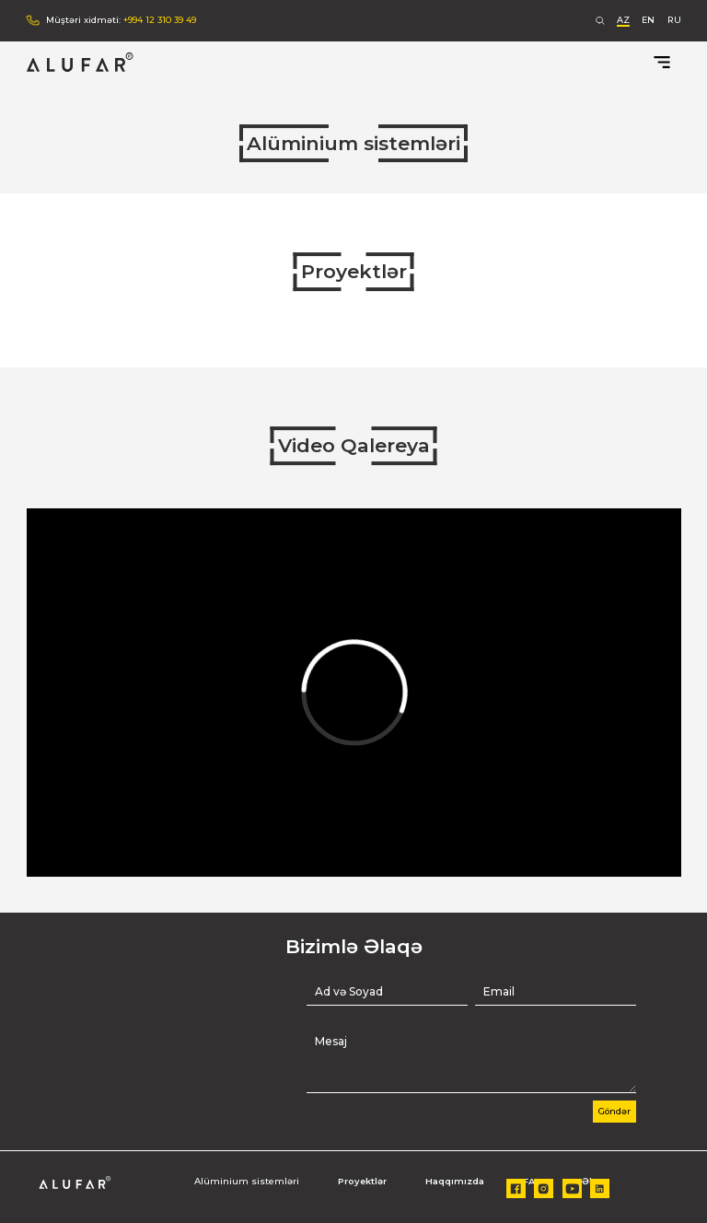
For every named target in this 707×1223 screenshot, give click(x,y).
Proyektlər (354, 271)
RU (674, 20)
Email (499, 991)
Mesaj (331, 1041)
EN (648, 20)
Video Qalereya (354, 445)
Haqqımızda (454, 1181)
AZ (623, 20)
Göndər (614, 1111)
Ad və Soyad (349, 991)
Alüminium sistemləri (353, 143)
